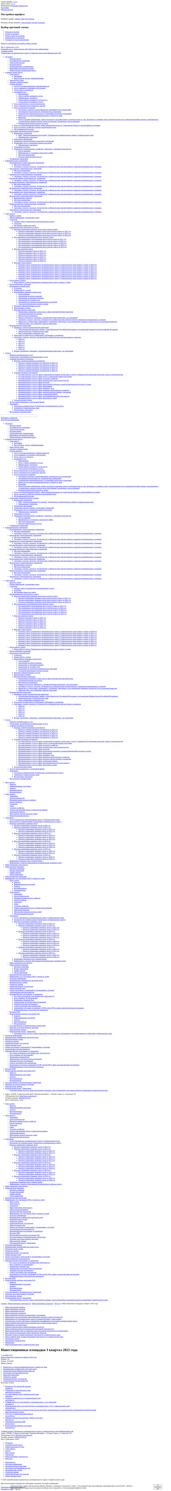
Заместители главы (17, 80)
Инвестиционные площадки (42, 1304)
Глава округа (14, 74)
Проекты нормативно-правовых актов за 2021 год (32, 825)
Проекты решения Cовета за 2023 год (32, 255)
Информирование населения (20, 786)
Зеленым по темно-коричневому (17, 40)
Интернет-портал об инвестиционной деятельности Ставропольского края (32, 1335)
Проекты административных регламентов (29, 361)
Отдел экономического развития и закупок (29, 106)
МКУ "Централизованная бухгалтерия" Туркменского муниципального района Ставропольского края (55, 135)
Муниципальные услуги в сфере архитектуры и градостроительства (43, 380)
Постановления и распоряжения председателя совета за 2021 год (42, 239)
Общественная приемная (14, 867)
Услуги (7, 353)
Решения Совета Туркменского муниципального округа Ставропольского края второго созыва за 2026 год (57, 278)
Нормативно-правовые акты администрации (26, 861)
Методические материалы (28, 316)
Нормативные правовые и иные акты (27, 292)
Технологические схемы (23, 400)
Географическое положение (20, 61)
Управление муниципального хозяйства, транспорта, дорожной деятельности (42, 149)
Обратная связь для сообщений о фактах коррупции (37, 323)
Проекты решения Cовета (23, 249)
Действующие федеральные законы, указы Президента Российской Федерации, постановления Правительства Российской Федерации (68, 329)
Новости (13, 784)
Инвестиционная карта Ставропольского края (22, 1344)
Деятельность (10, 794)
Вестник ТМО (15, 1012)
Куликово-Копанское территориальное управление (28, 182)
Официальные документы (28, 98)
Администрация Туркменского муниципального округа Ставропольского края (31, 52)
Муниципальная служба (18, 982)
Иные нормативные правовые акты (31, 333)
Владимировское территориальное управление (27, 163)
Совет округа (10, 214)
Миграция (22, 117)
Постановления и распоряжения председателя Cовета (34, 237)
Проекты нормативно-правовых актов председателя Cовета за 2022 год (44, 233)
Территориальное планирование (21, 66)
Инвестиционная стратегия (15, 1309)
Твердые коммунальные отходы (30, 157)
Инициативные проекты (23, 198)
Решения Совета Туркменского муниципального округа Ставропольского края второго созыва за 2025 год (57, 276)
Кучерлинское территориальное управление (26, 188)
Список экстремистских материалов (27, 1006)
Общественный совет (17, 988)
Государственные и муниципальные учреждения (27, 1026)
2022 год (21, 343)
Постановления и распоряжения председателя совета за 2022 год (42, 241)
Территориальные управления (16, 161)
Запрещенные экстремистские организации (30, 1002)
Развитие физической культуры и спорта (33, 123)
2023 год (21, 345)
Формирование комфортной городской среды (26, 980)
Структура (13, 220)
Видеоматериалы (16, 790)
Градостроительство (17, 798)
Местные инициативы (26, 155)
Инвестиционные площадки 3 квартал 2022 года (19, 1357)
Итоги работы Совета (18, 280)
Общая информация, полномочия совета (24, 218)
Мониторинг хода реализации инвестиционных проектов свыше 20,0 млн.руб (34, 1317)
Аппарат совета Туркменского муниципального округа (34, 221)
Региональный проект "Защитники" (23, 1031)
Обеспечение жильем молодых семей (23, 814)
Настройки (5, 8)
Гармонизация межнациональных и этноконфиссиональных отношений (44, 114)
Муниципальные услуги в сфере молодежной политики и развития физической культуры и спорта (54, 384)
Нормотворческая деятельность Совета (24, 227)
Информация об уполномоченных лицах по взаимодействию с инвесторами (33, 1319)
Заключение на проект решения (30, 296)
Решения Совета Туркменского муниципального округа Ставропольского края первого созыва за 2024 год (57, 272)
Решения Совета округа (22, 263)
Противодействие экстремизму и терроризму (26, 994)
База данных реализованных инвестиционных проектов (25, 1333)
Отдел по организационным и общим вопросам (31, 86)
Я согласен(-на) (157, 1486)
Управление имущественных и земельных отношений (34, 141)
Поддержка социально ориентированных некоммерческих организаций (44, 110)
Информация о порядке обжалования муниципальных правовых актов (36, 863)
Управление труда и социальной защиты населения (33, 143)
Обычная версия (7, 10)
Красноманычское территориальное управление (27, 192)
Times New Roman (27, 19)
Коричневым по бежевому (15, 38)
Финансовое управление (23, 133)
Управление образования (23, 139)
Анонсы (13, 788)
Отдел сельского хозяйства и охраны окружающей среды (35, 127)
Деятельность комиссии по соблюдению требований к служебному (39, 335)
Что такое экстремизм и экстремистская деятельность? (34, 996)
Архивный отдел (20, 92)
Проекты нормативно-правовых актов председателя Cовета (36, 229)
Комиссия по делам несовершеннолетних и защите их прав (40, 116)
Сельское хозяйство (17, 808)
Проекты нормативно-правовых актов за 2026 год (32, 855)
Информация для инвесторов (16, 1325)
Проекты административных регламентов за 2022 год (38, 363)
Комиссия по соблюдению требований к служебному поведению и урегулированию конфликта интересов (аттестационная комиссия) (67, 322)
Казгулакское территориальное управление (25, 168)
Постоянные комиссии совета (25, 225)
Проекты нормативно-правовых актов (24, 823)
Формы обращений (17, 871)
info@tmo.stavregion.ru (28, 1096)
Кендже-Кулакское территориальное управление (27, 178)
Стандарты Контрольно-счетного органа (33, 304)
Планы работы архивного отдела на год (32, 100)
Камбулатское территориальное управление (26, 174)
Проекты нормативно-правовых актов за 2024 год (32, 841)
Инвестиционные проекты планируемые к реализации (25, 1315)
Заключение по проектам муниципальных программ (37, 302)
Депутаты (17, 223)
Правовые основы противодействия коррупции (31, 327)
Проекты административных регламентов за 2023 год (38, 365)
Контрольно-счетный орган (20, 286)
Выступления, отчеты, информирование (29, 78)
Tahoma (17, 19)
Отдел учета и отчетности (23, 90)
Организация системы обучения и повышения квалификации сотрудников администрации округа (41, 1321)
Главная (4, 1304)
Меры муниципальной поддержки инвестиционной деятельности (29, 1329)
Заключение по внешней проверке (31, 298)
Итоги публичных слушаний (20, 284)
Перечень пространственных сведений (24, 1028)
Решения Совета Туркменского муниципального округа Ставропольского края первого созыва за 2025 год (57, 274)
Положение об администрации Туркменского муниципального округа (35, 822)
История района (15, 65)
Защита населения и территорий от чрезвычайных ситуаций (32, 990)
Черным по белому (12, 32)
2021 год (21, 341)
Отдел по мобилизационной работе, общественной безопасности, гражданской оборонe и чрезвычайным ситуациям (57, 125)
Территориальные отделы (14, 1447)
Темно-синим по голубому (15, 36)
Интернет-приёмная (17, 869)
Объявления (9, 1343)
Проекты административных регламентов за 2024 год (38, 367)
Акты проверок (24, 294)
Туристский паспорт (17, 63)
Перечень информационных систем (27, 306)
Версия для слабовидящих (38, 49)
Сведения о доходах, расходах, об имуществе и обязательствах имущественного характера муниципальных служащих (58, 167)
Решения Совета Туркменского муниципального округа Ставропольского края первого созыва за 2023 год (57, 271)
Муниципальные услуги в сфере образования (35, 386)
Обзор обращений (16, 874)
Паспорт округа (15, 59)
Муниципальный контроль (19, 816)
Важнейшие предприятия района (22, 68)
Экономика (14, 796)
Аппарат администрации (19, 82)
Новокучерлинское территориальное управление (28, 204)
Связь (12, 806)
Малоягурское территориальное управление (26, 196)
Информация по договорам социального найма (35, 153)
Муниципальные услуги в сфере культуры (34, 382)
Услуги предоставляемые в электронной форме (27, 402)
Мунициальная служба (13, 1470)
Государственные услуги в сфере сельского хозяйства (38, 378)
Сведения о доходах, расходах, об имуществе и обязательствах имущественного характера (47, 337)
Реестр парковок (24, 151)
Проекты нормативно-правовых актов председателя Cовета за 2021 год (44, 231)
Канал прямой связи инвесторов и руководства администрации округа (31, 1323)
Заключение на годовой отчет (29, 300)
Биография (18, 76)
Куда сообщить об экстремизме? (26, 998)
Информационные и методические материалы (31, 1010)
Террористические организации (25, 1004)
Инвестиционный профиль (15, 1307)
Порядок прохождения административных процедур (24, 1327)
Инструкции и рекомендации (20, 412)
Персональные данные (22, 308)
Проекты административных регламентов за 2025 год (38, 369)
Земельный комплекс (17, 812)
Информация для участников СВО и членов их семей (25, 878)
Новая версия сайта (21, 49)
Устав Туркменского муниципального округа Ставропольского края (35, 820)
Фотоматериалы (15, 792)
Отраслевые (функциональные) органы (24, 131)
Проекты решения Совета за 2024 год (32, 257)
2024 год (21, 347)
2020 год (21, 339)
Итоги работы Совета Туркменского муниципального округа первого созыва (42, 282)
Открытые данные (16, 984)
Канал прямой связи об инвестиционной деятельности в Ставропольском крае (34, 1337)
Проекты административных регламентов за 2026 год (38, 371)
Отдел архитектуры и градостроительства (29, 104)
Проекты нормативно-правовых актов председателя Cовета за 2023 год (44, 235)
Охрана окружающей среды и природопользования (28, 810)
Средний (34, 23)
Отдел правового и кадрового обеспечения (29, 88)
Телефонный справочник (19, 159)
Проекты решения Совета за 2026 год (32, 261)
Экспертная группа (12, 1339)
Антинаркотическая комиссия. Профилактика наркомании (39, 112)
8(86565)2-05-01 (25, 1098)
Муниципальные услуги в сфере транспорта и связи (37, 398)
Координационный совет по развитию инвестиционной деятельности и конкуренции (36, 1331)
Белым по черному (12, 34)
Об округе (9, 57)
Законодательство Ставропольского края (33, 331)
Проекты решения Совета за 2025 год (32, 259)
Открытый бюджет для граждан (21, 986)
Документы (14, 404)
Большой (41, 23)
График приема (15, 873)
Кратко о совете (15, 216)
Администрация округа (14, 72)
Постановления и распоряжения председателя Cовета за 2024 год (42, 245)
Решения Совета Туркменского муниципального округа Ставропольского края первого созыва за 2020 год (57, 265)
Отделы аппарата (16, 84)
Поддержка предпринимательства (17, 1468)
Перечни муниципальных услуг (21, 355)
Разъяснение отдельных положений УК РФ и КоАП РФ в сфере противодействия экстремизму (49, 1008)
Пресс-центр (10, 782)
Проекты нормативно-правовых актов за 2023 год (32, 833)
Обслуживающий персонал (24, 129)
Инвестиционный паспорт (15, 1311)
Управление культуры (22, 147)
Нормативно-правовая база (24, 1000)
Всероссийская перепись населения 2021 (25, 1014)
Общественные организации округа (23, 70)
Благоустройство (16, 802)
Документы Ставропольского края (26, 408)
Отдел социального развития (24, 108)
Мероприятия (23, 94)
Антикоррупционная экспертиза (30, 314)
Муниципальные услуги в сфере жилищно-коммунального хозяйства (43, 390)
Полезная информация (18, 978)
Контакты (8, 1458)
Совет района (10, 1449)
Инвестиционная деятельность (16, 865)
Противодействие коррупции (24, 310)
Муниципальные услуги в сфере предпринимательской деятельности (43, 396)
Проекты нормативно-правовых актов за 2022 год (32, 827)
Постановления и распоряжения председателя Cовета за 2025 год (42, 247)
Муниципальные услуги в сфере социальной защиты (37, 394)
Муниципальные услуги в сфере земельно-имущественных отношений (44, 392)
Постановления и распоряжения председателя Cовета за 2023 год (42, 243)
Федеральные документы (23, 410)
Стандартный (26, 23)
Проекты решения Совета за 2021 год (32, 251)
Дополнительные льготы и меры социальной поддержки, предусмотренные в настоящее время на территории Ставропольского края (63, 1033)
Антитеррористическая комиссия (22, 992)
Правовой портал (7, 49)
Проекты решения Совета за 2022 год (32, 253)
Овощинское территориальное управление (25, 210)
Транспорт (13, 804)
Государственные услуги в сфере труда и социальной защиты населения (45, 376)
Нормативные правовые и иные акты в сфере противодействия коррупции (45, 312)
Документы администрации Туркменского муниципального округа (38, 406)
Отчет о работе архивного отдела (30, 96)
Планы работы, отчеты (22, 290)
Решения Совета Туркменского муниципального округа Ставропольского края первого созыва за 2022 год (57, 269)
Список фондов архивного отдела (30, 102)
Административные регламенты (21, 359)
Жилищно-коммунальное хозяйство (23, 800)
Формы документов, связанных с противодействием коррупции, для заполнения (48, 318)
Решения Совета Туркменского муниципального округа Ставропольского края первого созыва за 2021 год (57, 267)
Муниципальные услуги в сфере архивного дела (36, 388)
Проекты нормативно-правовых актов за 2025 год (32, 849)
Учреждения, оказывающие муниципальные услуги (29, 357)
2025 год (21, 349)
